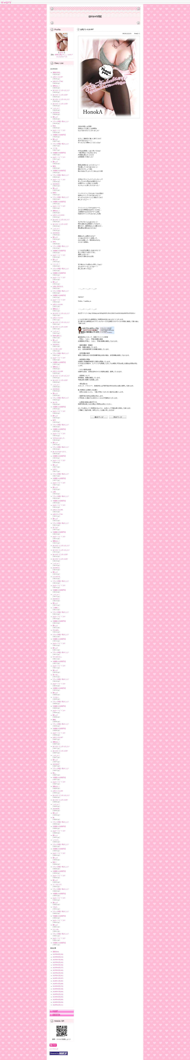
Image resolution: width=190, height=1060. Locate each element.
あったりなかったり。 (60, 451)
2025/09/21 (56, 344)
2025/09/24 (56, 233)
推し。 (55, 773)
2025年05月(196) (58, 965)
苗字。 (55, 420)
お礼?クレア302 (58, 81)
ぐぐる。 (56, 148)
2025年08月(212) (58, 957)
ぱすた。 (56, 469)
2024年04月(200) (58, 999)
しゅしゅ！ (56, 108)
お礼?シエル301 (58, 304)
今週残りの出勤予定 (59, 135)
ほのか (61, 52)
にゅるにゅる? (57, 349)
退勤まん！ (56, 86)
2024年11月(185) (58, 981)
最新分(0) (56, 951)
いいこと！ (56, 264)
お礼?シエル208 (58, 371)
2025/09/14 (56, 568)
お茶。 (55, 492)
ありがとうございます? (60, 95)
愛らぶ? (55, 117)
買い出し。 (56, 675)
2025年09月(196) (58, 954)
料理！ (55, 193)
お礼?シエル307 (58, 77)
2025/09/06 (56, 809)
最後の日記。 (57, 72)
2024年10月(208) (58, 983)
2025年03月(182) (58, 970)
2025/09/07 (56, 764)
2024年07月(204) (58, 991)
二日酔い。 (56, 608)
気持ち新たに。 (58, 336)
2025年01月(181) (58, 975)
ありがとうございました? (61, 90)
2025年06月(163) (58, 962)
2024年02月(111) (58, 1005)
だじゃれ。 (56, 929)
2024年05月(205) (58, 997)
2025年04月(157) (58, 967)
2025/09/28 (56, 112)
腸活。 (55, 166)
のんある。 (56, 630)
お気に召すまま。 (58, 286)
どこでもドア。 (58, 884)
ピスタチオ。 (57, 576)
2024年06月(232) (58, 994)
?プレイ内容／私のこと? (61, 121)
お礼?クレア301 (58, 514)
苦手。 (55, 242)
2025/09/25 (56, 184)
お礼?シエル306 (58, 510)
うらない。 (56, 697)
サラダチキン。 (58, 657)
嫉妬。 (55, 719)
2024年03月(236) (58, 1002)
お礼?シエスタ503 (58, 215)
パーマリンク (54, 1049)
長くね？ (56, 527)
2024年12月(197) (58, 978)
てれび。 (56, 907)
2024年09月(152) (58, 986)
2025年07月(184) (58, 959)
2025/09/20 (56, 389)
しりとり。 (56, 840)
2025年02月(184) (58, 973)
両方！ (55, 862)
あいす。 (56, 402)
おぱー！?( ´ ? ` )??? (59, 130)
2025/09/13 (56, 599)
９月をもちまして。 (59, 438)
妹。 (54, 817)
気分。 (55, 126)
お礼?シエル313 (58, 318)
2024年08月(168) (58, 989)
